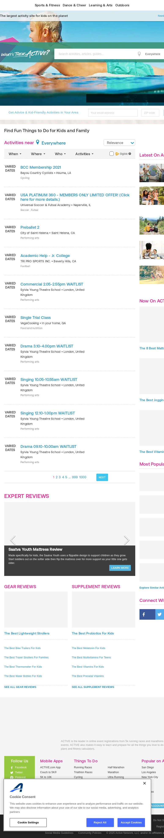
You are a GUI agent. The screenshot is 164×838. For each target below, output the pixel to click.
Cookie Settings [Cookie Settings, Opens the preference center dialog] (28, 822)
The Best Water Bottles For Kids (23, 676)
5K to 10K (46, 777)
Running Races (83, 767)
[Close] (144, 783)
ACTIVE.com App (50, 767)
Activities (84, 154)
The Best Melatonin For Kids (88, 648)
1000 (82, 477)
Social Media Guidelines (59, 832)
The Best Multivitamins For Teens (91, 657)
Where (38, 154)
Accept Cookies (131, 822)
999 (75, 477)
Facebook (21, 767)
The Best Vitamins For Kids (88, 666)
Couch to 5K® (48, 772)
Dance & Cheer (74, 5)
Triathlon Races (83, 772)
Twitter (19, 772)
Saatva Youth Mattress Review (35, 549)
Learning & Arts (101, 5)
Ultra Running (116, 777)
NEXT (102, 477)
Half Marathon (116, 767)
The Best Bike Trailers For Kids (22, 648)
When (15, 154)
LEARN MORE (120, 567)
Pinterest (20, 777)
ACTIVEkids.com (29, 746)
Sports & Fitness (47, 5)
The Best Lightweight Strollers (26, 633)
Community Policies (89, 832)
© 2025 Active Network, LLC (122, 832)
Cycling (78, 777)
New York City (150, 777)
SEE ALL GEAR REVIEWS (20, 687)
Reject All (100, 822)
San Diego (148, 767)
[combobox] (119, 142)
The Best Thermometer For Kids (23, 666)
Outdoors (122, 5)
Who (61, 154)
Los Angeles (149, 772)
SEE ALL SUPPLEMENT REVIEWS (93, 687)
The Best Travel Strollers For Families (26, 657)
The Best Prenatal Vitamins (88, 676)
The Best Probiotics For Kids (93, 633)
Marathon (113, 772)
